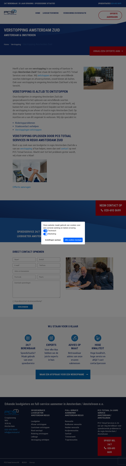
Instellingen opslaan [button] (53, 240)
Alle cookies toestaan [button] (73, 240)
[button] (45, 231)
